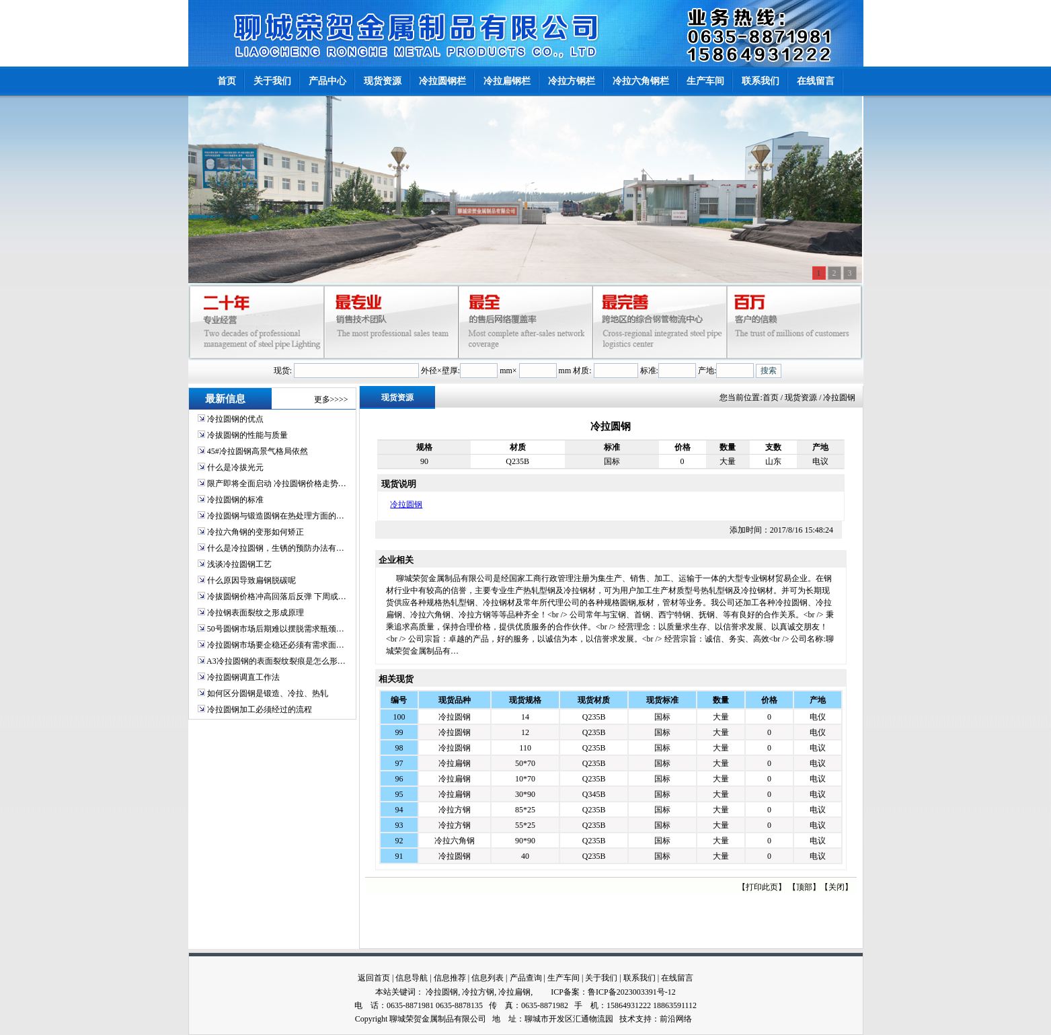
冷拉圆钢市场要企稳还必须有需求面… (275, 645)
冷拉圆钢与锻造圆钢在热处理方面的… (275, 516)
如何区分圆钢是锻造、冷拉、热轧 (267, 693)
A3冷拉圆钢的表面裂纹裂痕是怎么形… (276, 661)
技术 (627, 1019)
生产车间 (563, 978)
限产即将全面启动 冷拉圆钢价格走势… (276, 483)
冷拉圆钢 (406, 504)
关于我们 (601, 978)
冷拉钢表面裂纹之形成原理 (255, 612)
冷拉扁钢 (454, 763)
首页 (771, 397)
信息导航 (411, 978)
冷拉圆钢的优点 (235, 419)
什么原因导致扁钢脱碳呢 (251, 580)
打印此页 (762, 887)
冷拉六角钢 (454, 840)
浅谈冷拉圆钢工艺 (239, 564)
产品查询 (526, 978)
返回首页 (374, 978)
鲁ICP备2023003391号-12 (632, 992)
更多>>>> (331, 399)
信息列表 (487, 978)
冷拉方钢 (454, 809)
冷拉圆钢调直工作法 (243, 677)
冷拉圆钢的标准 (235, 499)
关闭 (836, 887)
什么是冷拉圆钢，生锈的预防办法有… (275, 548)
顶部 (804, 887)
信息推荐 (450, 978)
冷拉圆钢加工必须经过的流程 (259, 709)
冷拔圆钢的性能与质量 (247, 435)
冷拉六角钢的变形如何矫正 (255, 532)
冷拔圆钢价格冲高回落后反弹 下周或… (276, 596)
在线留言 (677, 978)
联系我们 (639, 978)
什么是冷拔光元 (235, 467)
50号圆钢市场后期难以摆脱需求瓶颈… (275, 629)
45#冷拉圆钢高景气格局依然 (257, 451)
